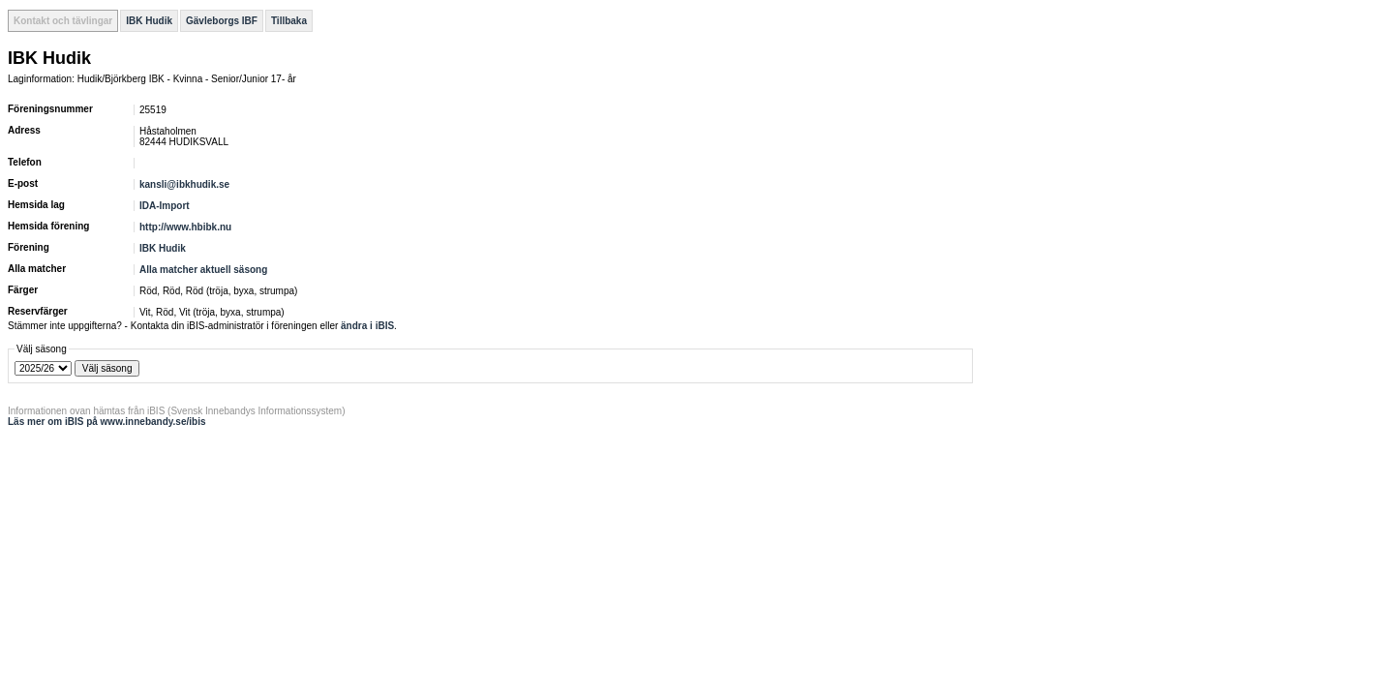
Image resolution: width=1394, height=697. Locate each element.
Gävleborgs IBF (222, 20)
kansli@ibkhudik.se (184, 184)
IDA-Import (164, 205)
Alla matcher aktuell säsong (203, 269)
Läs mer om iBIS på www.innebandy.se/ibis (107, 421)
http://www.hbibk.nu (185, 227)
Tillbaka (289, 20)
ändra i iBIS (367, 325)
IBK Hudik (149, 20)
